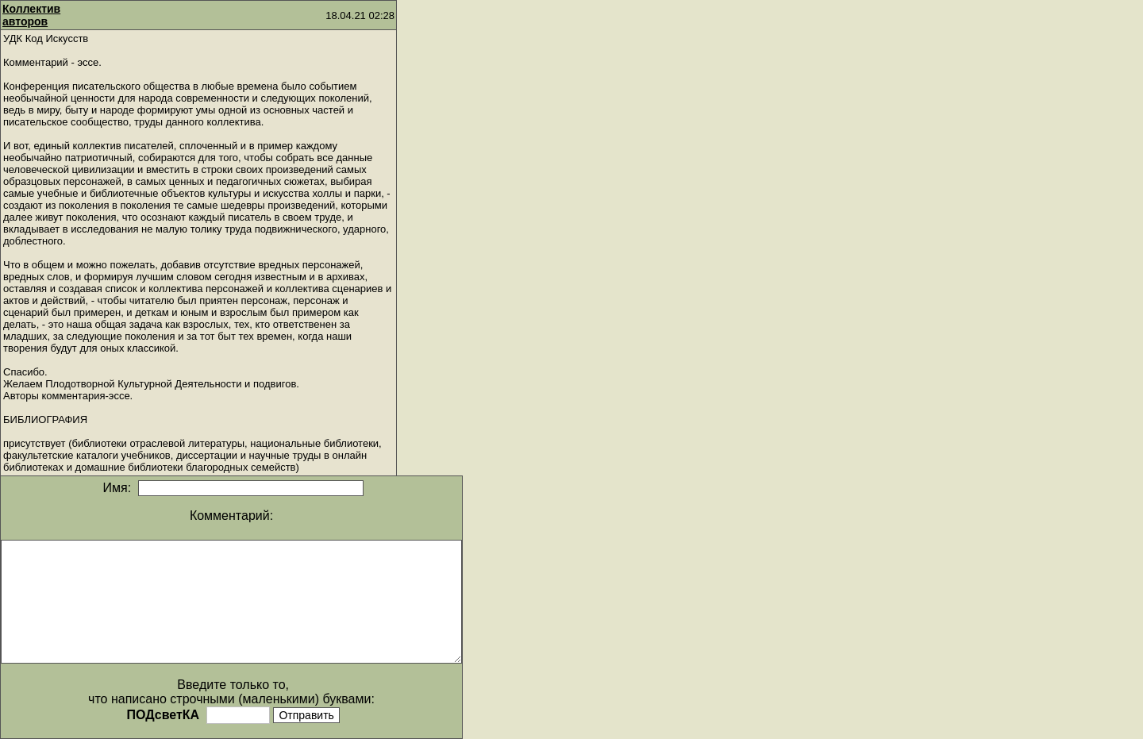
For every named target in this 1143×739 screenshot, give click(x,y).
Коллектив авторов (31, 15)
